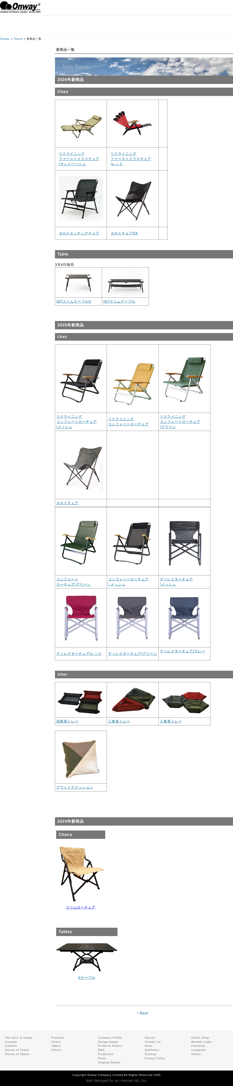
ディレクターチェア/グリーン (132, 654)
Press (102, 1058)
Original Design (109, 1062)
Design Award (108, 1041)
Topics (18, 38)
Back (144, 1013)
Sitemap (150, 1054)
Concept (11, 1041)
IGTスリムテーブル (119, 301)
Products (58, 1037)
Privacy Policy (155, 1058)
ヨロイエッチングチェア (79, 233)
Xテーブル (86, 977)
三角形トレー (119, 721)
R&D (101, 1049)
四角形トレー (67, 721)
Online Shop (200, 1037)
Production (106, 1054)
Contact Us (153, 1041)
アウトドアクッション (74, 787)
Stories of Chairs (17, 1049)
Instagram (198, 1049)
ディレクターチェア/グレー (182, 651)
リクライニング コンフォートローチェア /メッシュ (76, 422)
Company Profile (110, 1037)
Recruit (150, 1037)
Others (56, 1049)
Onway (5, 38)
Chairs (56, 1041)
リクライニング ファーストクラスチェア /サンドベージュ (79, 159)
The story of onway (19, 1037)
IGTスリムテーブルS (73, 301)
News (149, 1045)
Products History (110, 1045)
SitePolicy (152, 1049)
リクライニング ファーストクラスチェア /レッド (131, 159)
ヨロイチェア (67, 503)
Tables (56, 1045)
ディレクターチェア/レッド (79, 654)
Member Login (201, 1041)
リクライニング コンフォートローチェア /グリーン (180, 422)
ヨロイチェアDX (124, 233)
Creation (11, 1045)
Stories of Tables (17, 1054)
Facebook (198, 1045)
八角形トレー (171, 721)
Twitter (196, 1054)
